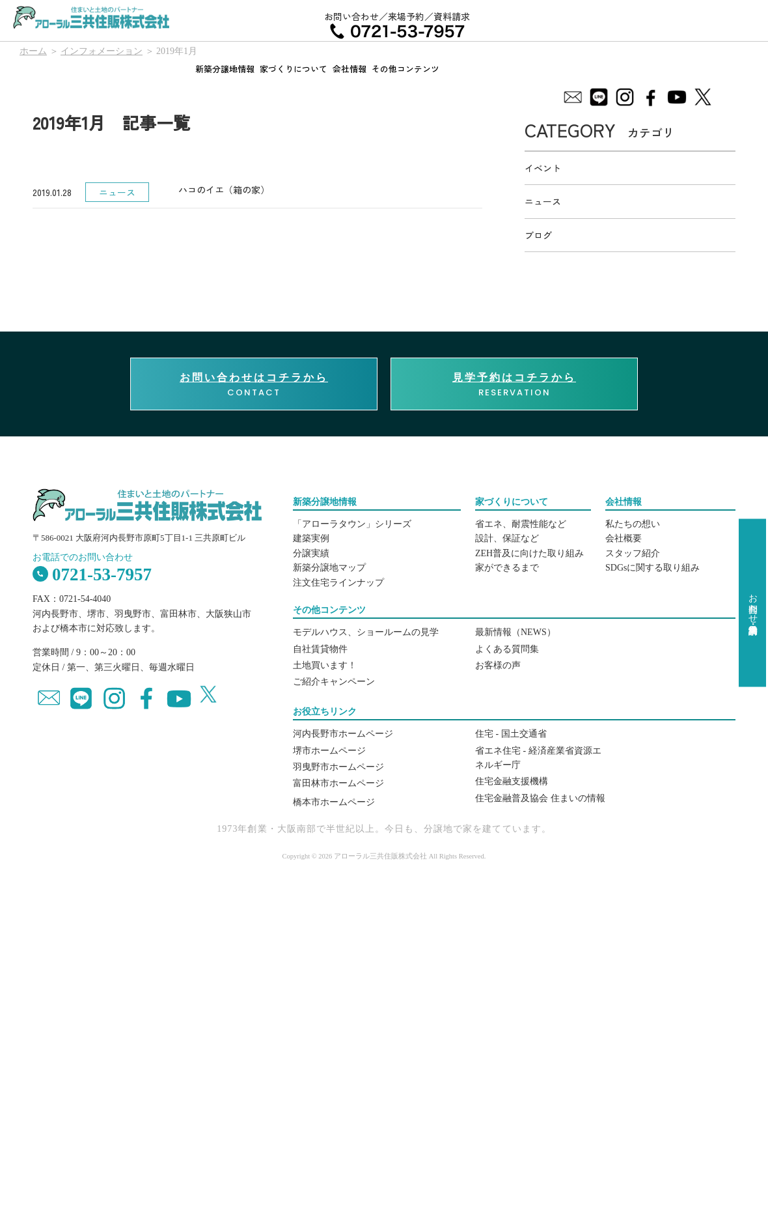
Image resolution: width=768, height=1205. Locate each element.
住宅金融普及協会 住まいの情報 (540, 798)
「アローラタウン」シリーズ (352, 524)
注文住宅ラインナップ (338, 583)
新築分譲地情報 (224, 69)
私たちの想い (632, 524)
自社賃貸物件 (320, 649)
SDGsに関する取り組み (652, 568)
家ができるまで (507, 568)
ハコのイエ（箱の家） (223, 189)
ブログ (538, 235)
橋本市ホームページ (334, 802)
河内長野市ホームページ (343, 734)
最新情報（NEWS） (515, 632)
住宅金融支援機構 (511, 781)
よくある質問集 (507, 649)
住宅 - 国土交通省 (511, 734)
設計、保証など (507, 538)
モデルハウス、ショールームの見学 (366, 632)
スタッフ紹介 (632, 553)
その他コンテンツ (405, 69)
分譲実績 (311, 553)
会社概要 (623, 538)
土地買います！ (325, 665)
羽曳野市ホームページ (338, 767)
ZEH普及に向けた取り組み (529, 553)
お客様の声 (498, 665)
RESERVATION (514, 384)
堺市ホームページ (329, 751)
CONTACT (254, 384)
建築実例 (311, 538)
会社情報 (349, 69)
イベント (543, 168)
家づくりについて (293, 69)
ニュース (543, 201)
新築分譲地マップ (329, 568)
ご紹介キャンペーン (334, 682)
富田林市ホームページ (338, 783)
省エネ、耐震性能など (520, 524)
